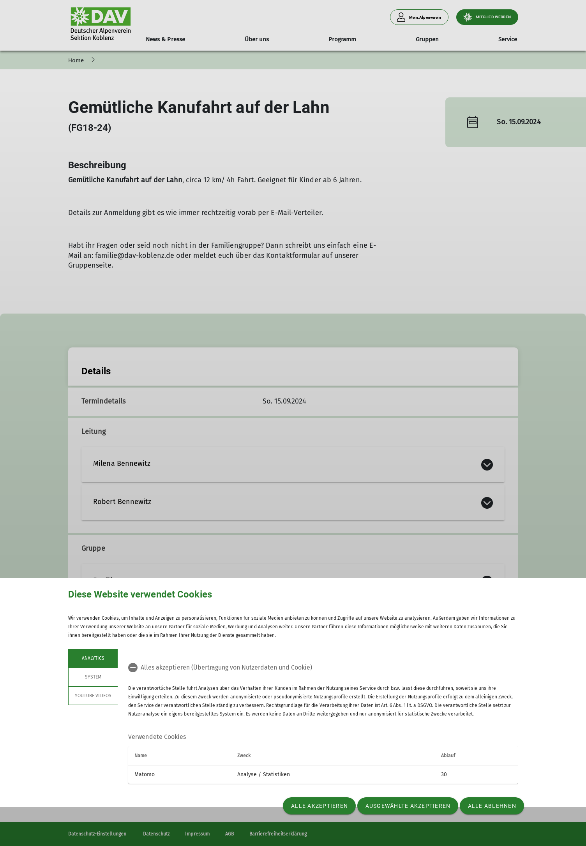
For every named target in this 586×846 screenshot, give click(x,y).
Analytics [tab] (92, 658)
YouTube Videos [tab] (93, 695)
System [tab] (93, 677)
